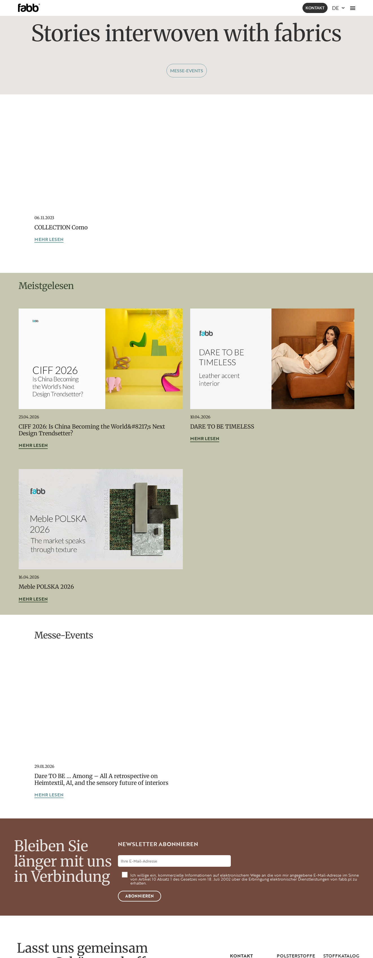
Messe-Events (186, 70)
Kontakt (315, 7)
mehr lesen (48, 240)
